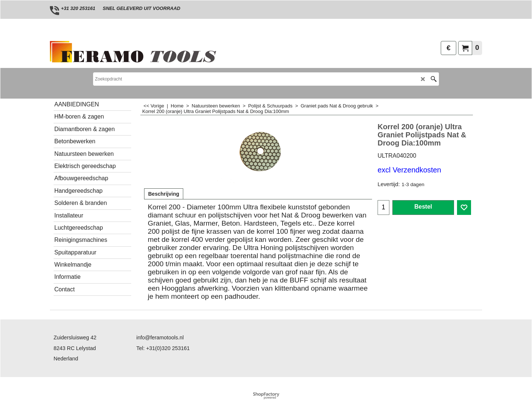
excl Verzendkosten (409, 170)
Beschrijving (163, 194)
